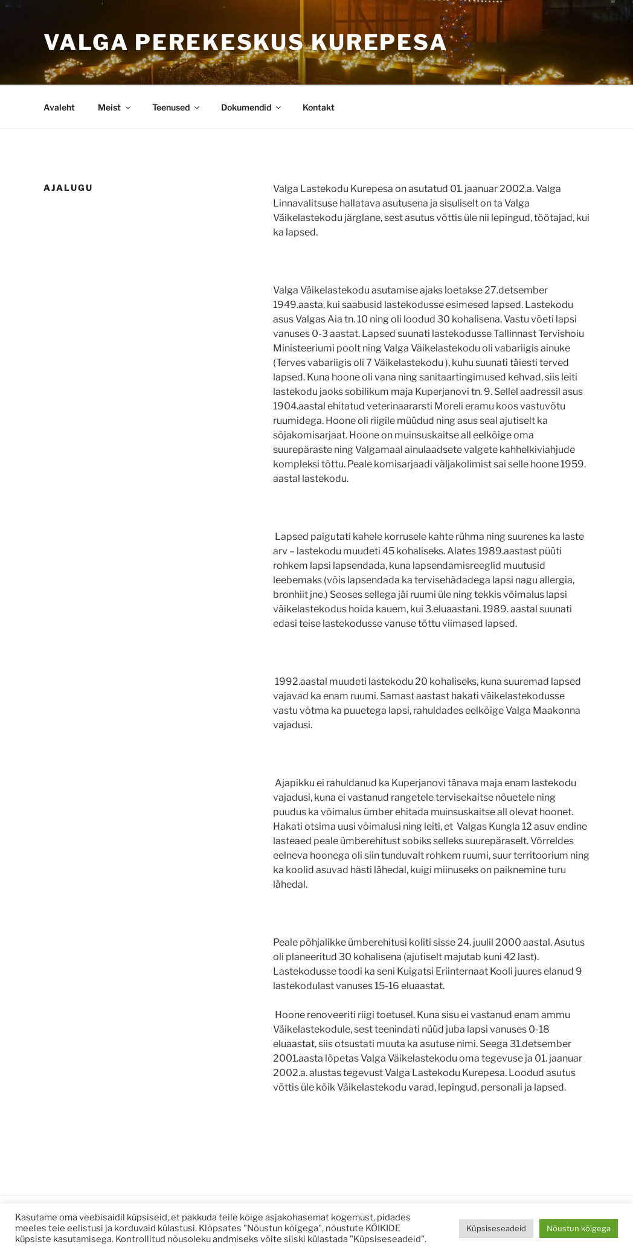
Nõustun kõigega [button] (579, 1228)
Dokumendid (252, 107)
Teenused (176, 107)
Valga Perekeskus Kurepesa (245, 42)
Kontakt (319, 107)
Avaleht (59, 107)
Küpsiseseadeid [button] (496, 1228)
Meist (115, 107)
